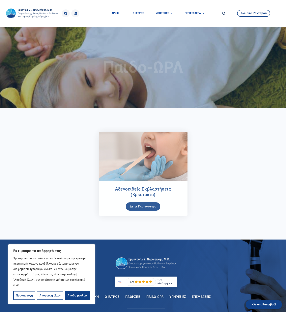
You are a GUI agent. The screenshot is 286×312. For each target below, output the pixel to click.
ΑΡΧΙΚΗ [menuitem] (116, 13)
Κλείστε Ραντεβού (254, 13)
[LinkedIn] (75, 13)
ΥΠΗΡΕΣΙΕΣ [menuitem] (165, 13)
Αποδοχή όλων (77, 295)
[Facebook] (66, 13)
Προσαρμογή (24, 295)
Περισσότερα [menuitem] (195, 13)
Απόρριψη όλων (50, 295)
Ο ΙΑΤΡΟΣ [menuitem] (138, 13)
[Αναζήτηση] (223, 13)
